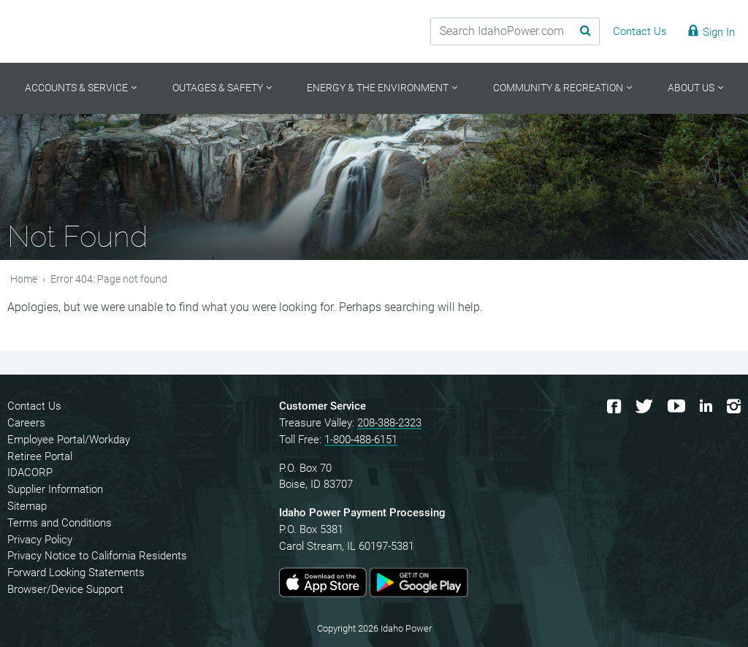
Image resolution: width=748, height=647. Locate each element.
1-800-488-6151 (360, 439)
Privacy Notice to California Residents (97, 555)
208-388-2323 (389, 422)
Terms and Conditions (59, 522)
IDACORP (30, 472)
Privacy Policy (39, 539)
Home (23, 279)
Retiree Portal (39, 456)
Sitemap (27, 506)
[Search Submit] (579, 31)
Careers (26, 422)
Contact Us (34, 406)
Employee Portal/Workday (68, 439)
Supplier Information (55, 489)
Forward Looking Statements (76, 572)
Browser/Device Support (65, 589)
